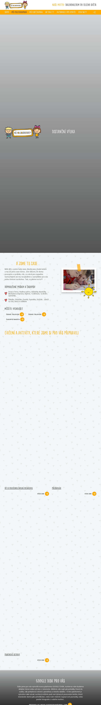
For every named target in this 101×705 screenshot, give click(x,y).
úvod (7, 12)
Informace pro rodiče (66, 12)
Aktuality (49, 12)
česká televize (12, 314)
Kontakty (83, 12)
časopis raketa (13, 319)
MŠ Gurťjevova (36, 12)
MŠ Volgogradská (19, 12)
